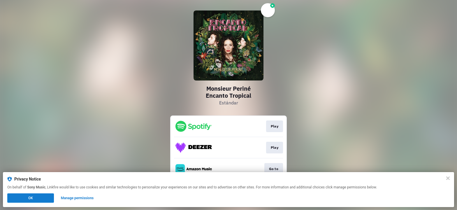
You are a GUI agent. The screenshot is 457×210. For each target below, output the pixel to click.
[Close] (448, 178)
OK (30, 198)
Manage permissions (77, 198)
